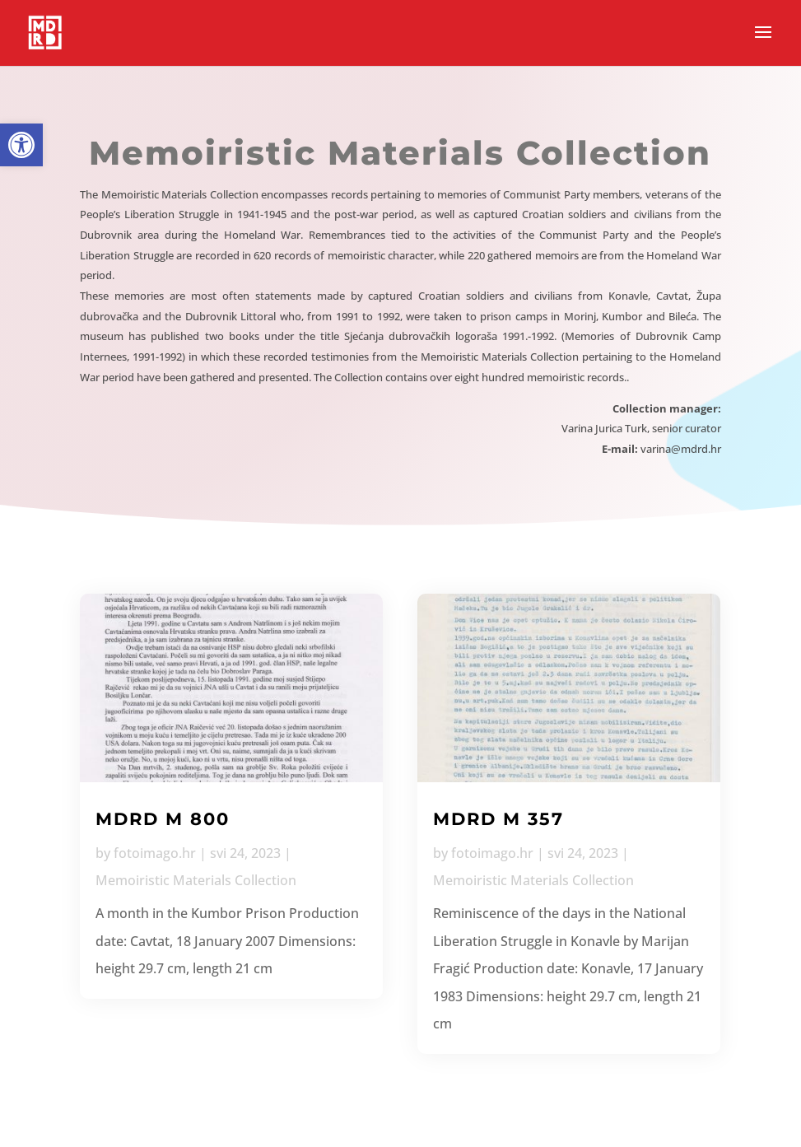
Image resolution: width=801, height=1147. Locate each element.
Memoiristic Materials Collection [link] (195, 880)
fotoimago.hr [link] (155, 853)
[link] (21, 145)
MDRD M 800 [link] (162, 819)
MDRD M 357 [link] (498, 819)
